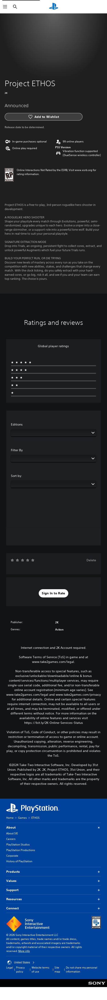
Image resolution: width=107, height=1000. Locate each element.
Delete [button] (91, 560)
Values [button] (53, 881)
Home (10, 818)
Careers (11, 839)
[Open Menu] (5, 6)
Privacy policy (20, 969)
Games (22, 818)
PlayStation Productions (20, 850)
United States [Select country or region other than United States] (21, 962)
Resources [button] (53, 899)
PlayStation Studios (18, 844)
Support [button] (53, 890)
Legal (9, 967)
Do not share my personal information (81, 969)
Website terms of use (40, 969)
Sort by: (16, 476)
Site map (57, 969)
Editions (17, 424)
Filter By (17, 450)
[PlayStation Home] (53, 7)
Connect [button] (53, 908)
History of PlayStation (19, 861)
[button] (53, 593)
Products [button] (53, 872)
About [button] (53, 827)
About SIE (12, 833)
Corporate (12, 856)
